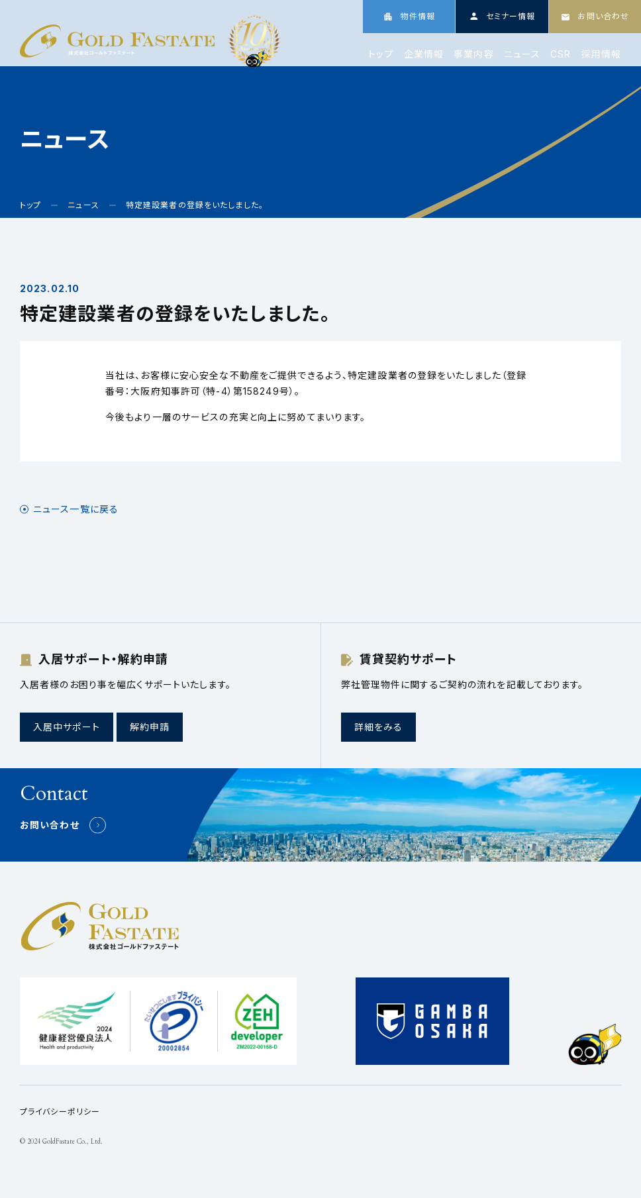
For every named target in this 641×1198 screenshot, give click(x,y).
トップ (380, 54)
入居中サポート (66, 726)
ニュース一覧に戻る (76, 509)
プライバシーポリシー (60, 1112)
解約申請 (150, 726)
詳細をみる (378, 726)
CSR (560, 54)
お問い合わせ (49, 824)
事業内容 (473, 54)
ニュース (522, 54)
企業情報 (424, 54)
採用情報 (601, 54)
